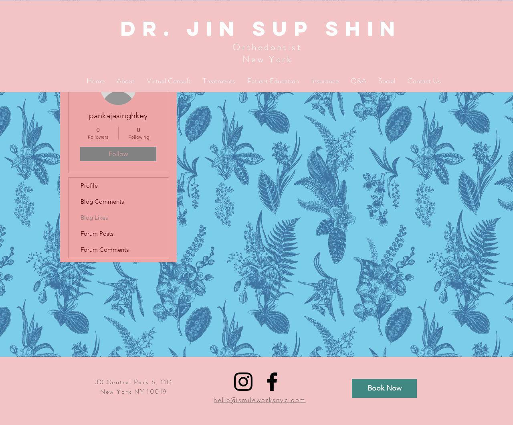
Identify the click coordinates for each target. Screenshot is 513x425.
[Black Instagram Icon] (243, 381)
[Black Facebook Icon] (272, 381)
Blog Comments (102, 201)
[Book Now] (384, 388)
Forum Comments (105, 249)
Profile (89, 185)
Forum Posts (97, 233)
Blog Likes (94, 217)
